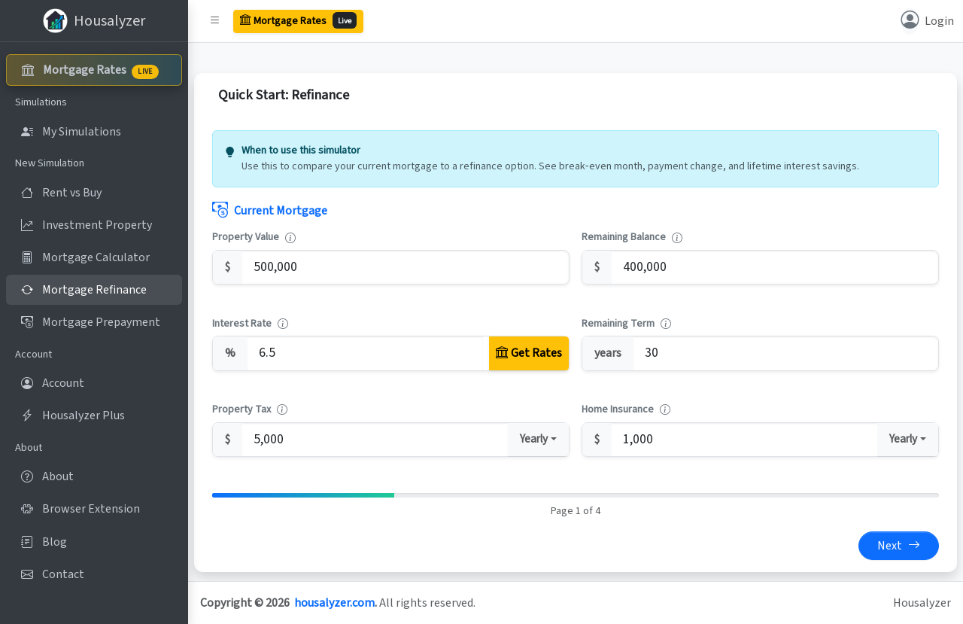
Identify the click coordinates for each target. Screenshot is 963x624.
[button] (215, 21)
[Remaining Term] (785, 353)
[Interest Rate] (365, 353)
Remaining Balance (624, 237)
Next (898, 545)
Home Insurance (618, 409)
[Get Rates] (529, 353)
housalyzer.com (334, 603)
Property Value (245, 237)
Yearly (534, 439)
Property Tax (241, 409)
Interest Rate (242, 323)
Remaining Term (618, 323)
